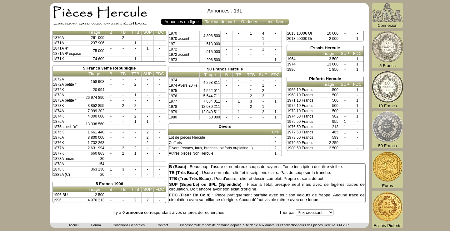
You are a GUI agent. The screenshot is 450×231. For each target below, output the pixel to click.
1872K (58, 90)
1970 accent (179, 38)
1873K (58, 105)
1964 (291, 59)
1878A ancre (63, 158)
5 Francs (387, 49)
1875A (58, 121)
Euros (387, 169)
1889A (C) (61, 174)
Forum (96, 225)
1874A (58, 111)
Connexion (387, 15)
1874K (58, 116)
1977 (173, 101)
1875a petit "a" (65, 127)
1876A (58, 137)
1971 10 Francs (300, 100)
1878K (58, 169)
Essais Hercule (325, 48)
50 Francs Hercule (225, 69)
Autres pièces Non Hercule (191, 153)
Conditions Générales (128, 225)
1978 (173, 106)
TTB (135, 32)
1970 (173, 33)
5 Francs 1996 (109, 183)
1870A (58, 38)
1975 (173, 91)
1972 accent (179, 54)
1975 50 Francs (300, 121)
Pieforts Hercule (325, 78)
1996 (57, 200)
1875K (58, 132)
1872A (58, 79)
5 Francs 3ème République (109, 68)
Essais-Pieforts (387, 209)
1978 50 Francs (300, 137)
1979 (173, 112)
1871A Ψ (60, 48)
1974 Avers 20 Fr (183, 85)
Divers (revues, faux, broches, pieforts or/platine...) (211, 148)
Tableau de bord (220, 21)
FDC (160, 32)
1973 (173, 60)
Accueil (73, 225)
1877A (58, 148)
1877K (58, 153)
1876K (58, 143)
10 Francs (387, 89)
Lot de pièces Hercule (187, 137)
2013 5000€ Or (299, 38)
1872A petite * (65, 84)
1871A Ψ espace (67, 53)
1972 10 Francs (300, 105)
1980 (173, 117)
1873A (58, 95)
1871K (58, 59)
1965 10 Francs (300, 90)
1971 (173, 44)
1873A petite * (65, 100)
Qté (275, 132)
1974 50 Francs (300, 116)
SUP (147, 32)
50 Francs (387, 129)
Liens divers (274, 21)
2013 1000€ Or (299, 33)
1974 (173, 80)
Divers (225, 126)
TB (123, 32)
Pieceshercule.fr (192, 225)
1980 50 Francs (300, 148)
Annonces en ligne (181, 21)
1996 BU (60, 195)
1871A (58, 43)
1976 (173, 96)
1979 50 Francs (300, 143)
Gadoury (249, 21)
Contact (162, 225)
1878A (58, 164)
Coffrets (175, 143)
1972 (173, 49)
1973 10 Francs (300, 111)
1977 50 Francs (300, 132)
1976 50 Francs (300, 127)
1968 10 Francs (300, 95)
